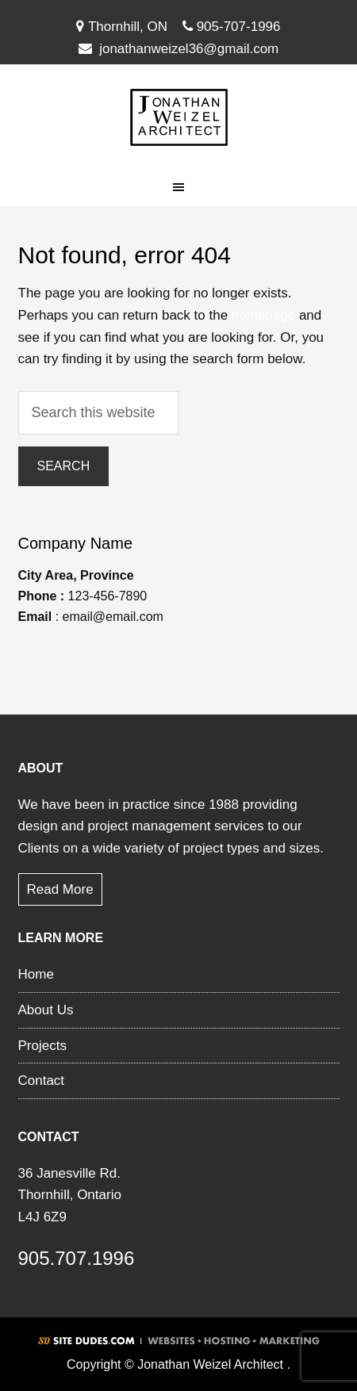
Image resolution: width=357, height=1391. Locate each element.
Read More (60, 889)
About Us (46, 1009)
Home (36, 974)
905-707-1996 (231, 26)
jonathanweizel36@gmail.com (188, 48)
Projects (42, 1045)
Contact (41, 1080)
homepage (263, 315)
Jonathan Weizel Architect (178, 117)
